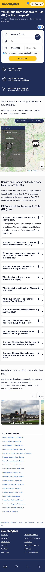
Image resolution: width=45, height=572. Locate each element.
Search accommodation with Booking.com (21, 53)
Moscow (21, 121)
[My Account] (27, 3)
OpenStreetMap (32, 171)
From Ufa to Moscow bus (11, 496)
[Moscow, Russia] (25, 34)
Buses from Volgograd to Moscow (14, 504)
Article (28, 542)
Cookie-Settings (32, 538)
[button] (35, 144)
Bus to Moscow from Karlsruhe (13, 461)
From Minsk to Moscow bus (11, 473)
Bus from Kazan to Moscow (11, 465)
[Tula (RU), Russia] (25, 41)
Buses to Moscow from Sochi (12, 492)
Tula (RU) (36, 121)
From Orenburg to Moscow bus (13, 476)
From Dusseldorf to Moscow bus (13, 449)
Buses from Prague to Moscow (13, 484)
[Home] (12, 4)
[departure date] (16, 48)
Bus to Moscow (28, 523)
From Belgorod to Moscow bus (13, 437)
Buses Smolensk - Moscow (11, 488)
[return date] (33, 48)
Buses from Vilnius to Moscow (12, 500)
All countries (31, 552)
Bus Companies (31, 545)
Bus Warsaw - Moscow (10, 511)
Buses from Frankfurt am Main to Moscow (16, 453)
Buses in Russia (16, 523)
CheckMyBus (4, 523)
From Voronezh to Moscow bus (13, 508)
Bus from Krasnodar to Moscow (13, 469)
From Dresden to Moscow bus (12, 445)
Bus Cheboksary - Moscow (11, 441)
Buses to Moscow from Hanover (13, 457)
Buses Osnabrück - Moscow (12, 480)
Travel (27, 549)
